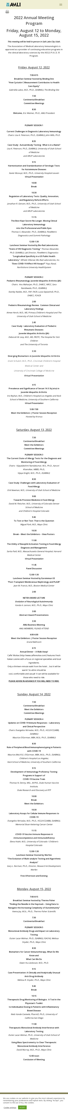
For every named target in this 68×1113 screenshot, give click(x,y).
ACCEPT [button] (22, 1107)
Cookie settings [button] (10, 1107)
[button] (60, 4)
